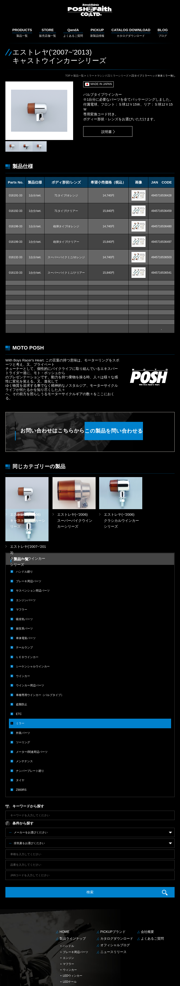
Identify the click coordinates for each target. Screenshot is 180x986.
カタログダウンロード (130, 32)
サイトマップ (168, 979)
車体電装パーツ (26, 605)
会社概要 (147, 896)
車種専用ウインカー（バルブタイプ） (40, 661)
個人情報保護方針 (147, 979)
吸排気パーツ (24, 586)
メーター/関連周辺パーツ (32, 717)
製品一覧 (22, 32)
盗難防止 (21, 670)
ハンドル (68, 910)
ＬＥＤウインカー (27, 623)
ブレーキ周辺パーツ (28, 548)
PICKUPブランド (113, 896)
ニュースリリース (113, 917)
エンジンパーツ (26, 567)
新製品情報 (97, 32)
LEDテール (70, 946)
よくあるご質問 (73, 32)
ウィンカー (70, 934)
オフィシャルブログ (115, 910)
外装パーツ (23, 698)
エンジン (68, 922)
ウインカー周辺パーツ (30, 651)
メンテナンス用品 (74, 952)
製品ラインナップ (73, 903)
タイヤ (20, 745)
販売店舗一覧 (47, 32)
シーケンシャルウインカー (33, 633)
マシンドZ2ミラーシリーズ (112, 75)
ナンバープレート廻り (30, 736)
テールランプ (24, 614)
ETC (19, 679)
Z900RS (21, 754)
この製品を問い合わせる (127, 431)
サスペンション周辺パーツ (33, 558)
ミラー (90, 75)
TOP (68, 75)
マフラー (21, 576)
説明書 (105, 132)
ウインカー (23, 642)
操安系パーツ (24, 595)
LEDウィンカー (72, 940)
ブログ (163, 32)
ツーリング (23, 708)
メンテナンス (24, 726)
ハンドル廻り (24, 539)
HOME (64, 896)
